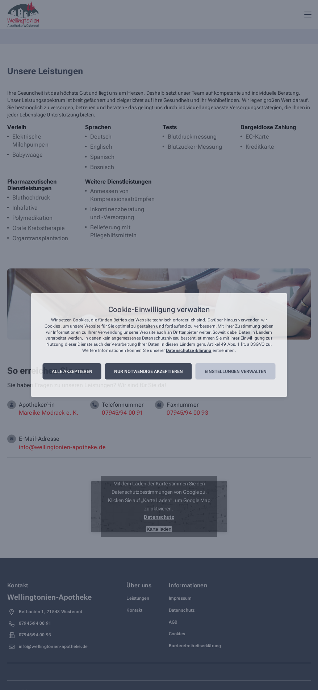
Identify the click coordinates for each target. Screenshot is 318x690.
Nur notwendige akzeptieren (148, 371)
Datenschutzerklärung (188, 350)
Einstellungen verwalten (236, 371)
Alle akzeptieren (72, 371)
